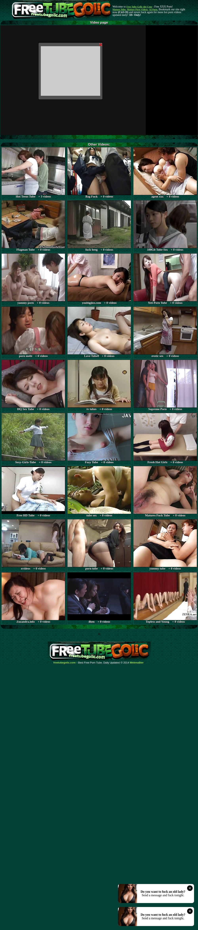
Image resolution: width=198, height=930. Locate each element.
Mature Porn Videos (137, 9)
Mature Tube (119, 9)
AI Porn (153, 9)
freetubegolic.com (64, 662)
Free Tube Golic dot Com (139, 6)
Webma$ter (137, 662)
